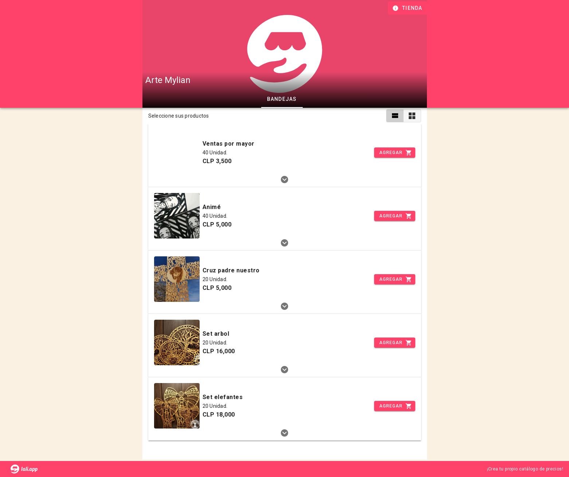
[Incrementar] (394, 152)
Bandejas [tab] (282, 99)
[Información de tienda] (408, 8)
